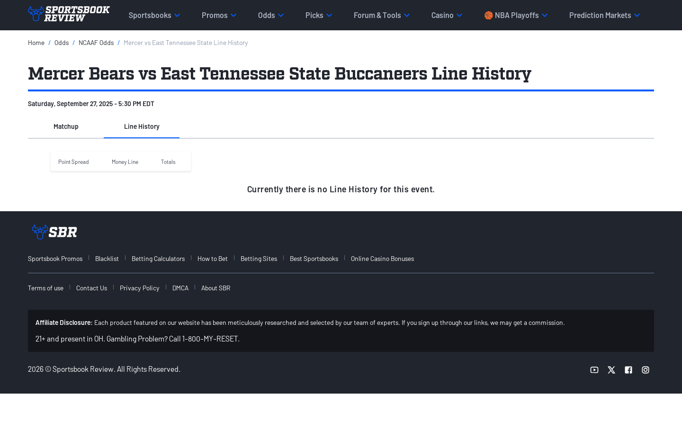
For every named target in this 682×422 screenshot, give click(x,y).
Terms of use (45, 288)
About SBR (215, 288)
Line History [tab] (142, 126)
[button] (66, 127)
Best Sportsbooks (314, 258)
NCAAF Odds (96, 42)
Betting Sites (259, 258)
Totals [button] (168, 161)
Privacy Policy (140, 288)
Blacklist (107, 258)
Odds (61, 42)
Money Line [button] (125, 161)
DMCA (180, 288)
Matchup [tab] (66, 126)
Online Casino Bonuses (382, 258)
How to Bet (212, 258)
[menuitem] (60, 258)
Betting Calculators (158, 258)
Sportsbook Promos (55, 258)
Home (36, 42)
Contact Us (91, 288)
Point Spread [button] (73, 161)
